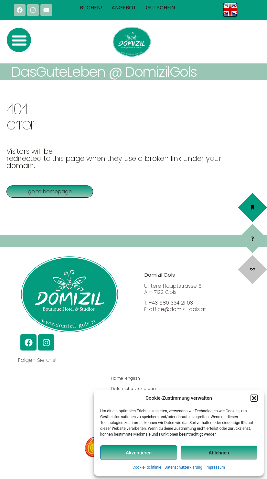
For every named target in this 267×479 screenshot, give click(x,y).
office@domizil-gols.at (177, 309)
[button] (254, 398)
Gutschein (160, 7)
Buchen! (91, 7)
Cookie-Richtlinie (147, 467)
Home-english (125, 378)
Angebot (124, 7)
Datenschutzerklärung (183, 467)
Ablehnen (218, 453)
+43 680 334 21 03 (171, 302)
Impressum (215, 467)
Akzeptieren (139, 453)
